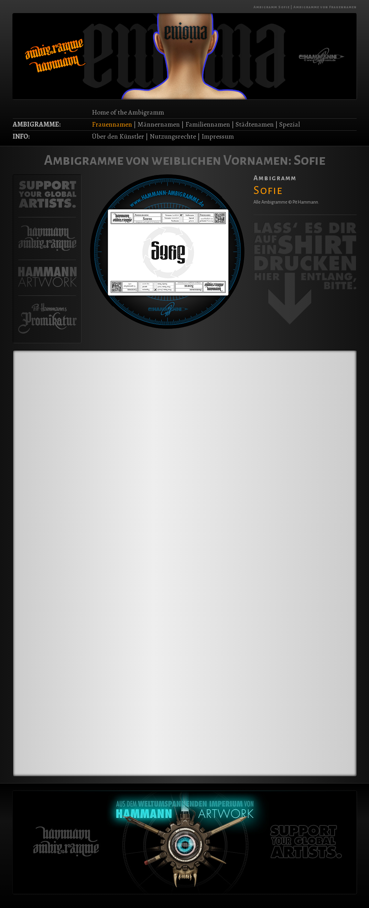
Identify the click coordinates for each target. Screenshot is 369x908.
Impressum (218, 136)
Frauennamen (112, 124)
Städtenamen (255, 124)
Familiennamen (207, 124)
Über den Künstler (118, 136)
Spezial (289, 124)
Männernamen (159, 124)
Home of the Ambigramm (128, 112)
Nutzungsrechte (173, 136)
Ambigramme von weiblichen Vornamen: (168, 160)
